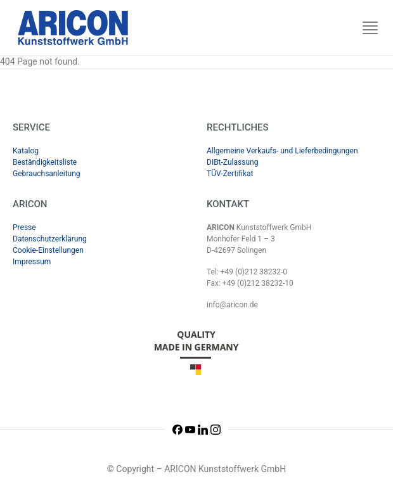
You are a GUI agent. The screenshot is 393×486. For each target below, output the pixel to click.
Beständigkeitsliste (45, 162)
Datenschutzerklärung (50, 238)
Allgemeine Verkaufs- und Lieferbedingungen (282, 150)
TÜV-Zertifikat (230, 173)
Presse (24, 227)
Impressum (32, 261)
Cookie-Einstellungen (48, 250)
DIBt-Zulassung (232, 162)
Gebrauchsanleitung (47, 173)
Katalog (26, 150)
